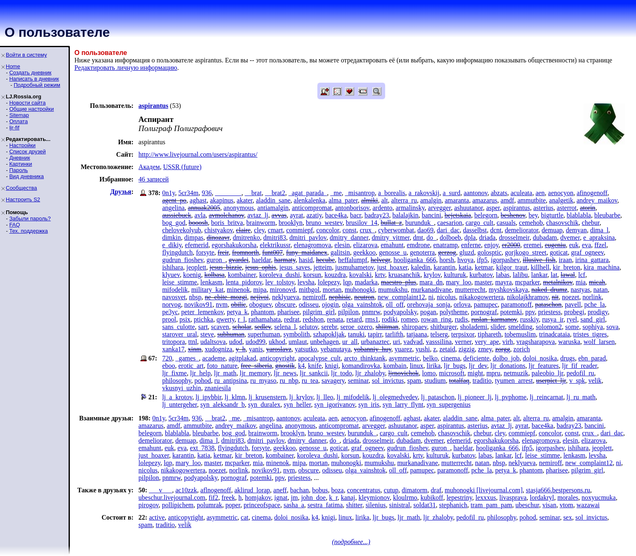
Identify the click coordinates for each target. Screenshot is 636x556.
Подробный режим (37, 85)
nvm (221, 304)
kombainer (242, 274)
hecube (325, 259)
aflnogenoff (215, 490)
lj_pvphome (510, 397)
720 (167, 358)
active (156, 517)
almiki (369, 200)
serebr (329, 326)
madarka (366, 282)
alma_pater (343, 200)
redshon (313, 319)
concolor (327, 230)
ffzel (600, 244)
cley (259, 230)
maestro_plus (398, 282)
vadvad (412, 341)
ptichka (203, 319)
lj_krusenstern (267, 397)
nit (555, 297)
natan (600, 289)
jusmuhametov (354, 267)
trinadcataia (554, 334)
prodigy (598, 311)
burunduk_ (419, 222)
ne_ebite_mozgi (226, 297)
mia (581, 282)
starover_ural (179, 334)
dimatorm (414, 490)
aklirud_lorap (252, 490)
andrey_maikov (596, 200)
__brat (253, 192)
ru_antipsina (230, 380)
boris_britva (227, 222)
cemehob (531, 222)
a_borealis (391, 192)
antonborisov (352, 207)
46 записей (153, 179)
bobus (320, 490)
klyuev (171, 274)
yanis (256, 349)
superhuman (264, 334)
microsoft (451, 373)
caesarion (449, 222)
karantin (444, 267)
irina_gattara (592, 259)
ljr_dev (478, 365)
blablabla (579, 215)
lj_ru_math (581, 397)
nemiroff (314, 297)
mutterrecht (470, 289)
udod (235, 341)
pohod (202, 380)
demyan (576, 230)
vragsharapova (535, 341)
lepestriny (459, 497)
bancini (431, 215)
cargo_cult (479, 222)
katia (465, 267)
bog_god (173, 222)
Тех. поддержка (28, 231)
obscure (285, 304)
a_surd (451, 192)
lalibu (520, 274)
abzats (499, 192)
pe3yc (170, 311)
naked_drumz (549, 289)
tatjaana (417, 334)
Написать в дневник (34, 79)
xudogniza (219, 349)
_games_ (187, 358)
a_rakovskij (424, 192)
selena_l (285, 326)
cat (245, 517)
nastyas (580, 289)
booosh (197, 222)
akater (244, 200)
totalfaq (459, 380)
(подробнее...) (351, 541)
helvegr (380, 259)
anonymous (239, 207)
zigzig (466, 349)
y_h (240, 349)
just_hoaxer (392, 267)
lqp (347, 282)
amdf (507, 200)
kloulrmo (405, 497)
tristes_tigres (590, 334)
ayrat (296, 215)
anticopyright (277, 358)
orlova (462, 304)
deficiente (476, 358)
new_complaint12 (401, 297)
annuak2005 (204, 207)
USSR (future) (182, 166)
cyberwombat (396, 230)
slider (498, 326)
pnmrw (371, 311)
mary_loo (458, 282)
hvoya (465, 259)
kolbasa (214, 274)
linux (416, 365)
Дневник (19, 158)
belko (430, 358)
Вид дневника (26, 176)
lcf (581, 274)
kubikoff (432, 497)
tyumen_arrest (514, 380)
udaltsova (213, 341)
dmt (418, 237)
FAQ (14, 225)
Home (13, 66)
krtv (380, 274)
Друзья (120, 191)
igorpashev (505, 259)
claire (243, 230)
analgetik (561, 200)
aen (540, 192)
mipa (260, 289)
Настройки (22, 145)
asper (493, 207)
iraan (565, 259)
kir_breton (566, 267)
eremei (533, 244)
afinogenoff (591, 192)
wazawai (588, 504)
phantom (262, 311)
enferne (471, 244)
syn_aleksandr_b (222, 404)
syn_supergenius (448, 404)
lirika (433, 365)
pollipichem (177, 504)
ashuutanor (468, 207)
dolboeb (450, 237)
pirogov (148, 504)
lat (554, 274)
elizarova (365, 244)
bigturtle (552, 215)
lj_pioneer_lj (475, 397)
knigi (331, 365)
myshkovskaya (508, 289)
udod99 (255, 341)
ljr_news (285, 373)
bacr (355, 215)
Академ (149, 166)
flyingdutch (177, 252)
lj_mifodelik (353, 397)
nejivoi (259, 297)
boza (337, 490)
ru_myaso (263, 380)
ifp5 (482, 259)
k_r (333, 497)
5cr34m (188, 192)
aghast (198, 200)
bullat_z (391, 222)
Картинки (20, 164)
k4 (301, 365)
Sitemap (19, 115)
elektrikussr (275, 244)
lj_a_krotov (177, 397)
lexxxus (485, 497)
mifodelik (175, 289)
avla (200, 215)
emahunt (392, 244)
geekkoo (364, 252)
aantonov (476, 192)
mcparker (527, 282)
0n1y (168, 192)
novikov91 (198, 304)
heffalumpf (352, 259)
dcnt (496, 230)
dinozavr (218, 237)
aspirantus (516, 207)
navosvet (174, 297)
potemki (511, 311)
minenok (238, 289)
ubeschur (527, 504)
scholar (241, 326)
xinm (195, 349)
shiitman (387, 326)
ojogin (330, 304)
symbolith (296, 334)
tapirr (375, 334)
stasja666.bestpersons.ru (558, 490)
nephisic (340, 297)
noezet (570, 297)
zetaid (447, 349)
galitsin (340, 252)
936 (207, 192)
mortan (332, 289)
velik (595, 380)
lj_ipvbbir (208, 397)
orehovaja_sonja (428, 304)
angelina (173, 207)
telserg (439, 334)
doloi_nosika (540, 358)
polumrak (209, 504)
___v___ (160, 490)
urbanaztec (375, 341)
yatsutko (306, 349)
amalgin (431, 200)
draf (436, 490)
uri (396, 341)
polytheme (454, 311)
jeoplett (196, 267)
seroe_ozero (356, 326)
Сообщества (21, 188)
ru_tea (310, 380)
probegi (574, 311)
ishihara (172, 267)
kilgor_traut (512, 267)
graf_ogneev (587, 252)
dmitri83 (274, 237)
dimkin (171, 237)
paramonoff (516, 304)
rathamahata (264, 319)
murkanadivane (431, 289)
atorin (587, 207)
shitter (354, 504)
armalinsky (409, 207)
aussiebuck (176, 215)
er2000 (511, 244)
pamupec (486, 304)
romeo (409, 319)
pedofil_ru (580, 373)
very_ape (487, 341)
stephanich (453, 504)
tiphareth (489, 334)
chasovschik (562, 222)
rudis (461, 319)
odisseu (309, 304)
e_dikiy (171, 244)
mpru (493, 373)
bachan (299, 490)
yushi (422, 349)
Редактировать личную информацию (125, 67)
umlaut (297, 341)
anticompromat (312, 207)
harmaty (284, 259)
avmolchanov (226, 215)
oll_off (395, 304)
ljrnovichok (403, 373)
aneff (280, 490)
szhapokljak (329, 334)
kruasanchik (404, 274)
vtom (566, 504)
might (475, 373)
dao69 (425, 230)
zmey (485, 349)
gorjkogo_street (525, 252)
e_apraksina (599, 237)
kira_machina (601, 267)
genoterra (422, 252)
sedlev (263, 326)
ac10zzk (186, 490)
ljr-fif (14, 127)
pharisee (288, 311)
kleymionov (374, 497)
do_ (431, 237)
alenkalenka (309, 200)
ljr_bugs (454, 365)
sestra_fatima (325, 504)
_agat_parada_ (307, 192)
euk (574, 244)
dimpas (193, 237)
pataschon (548, 304)
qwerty (225, 319)
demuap (552, 230)
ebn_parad (592, 358)
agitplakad (242, 358)
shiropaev (414, 326)
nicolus (446, 297)
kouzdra (335, 274)
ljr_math (225, 373)
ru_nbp (289, 380)
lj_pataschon (438, 397)
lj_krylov (301, 397)
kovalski (360, 274)
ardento (383, 207)
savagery (333, 380)
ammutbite (531, 200)
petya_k (237, 311)
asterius (543, 207)
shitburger (443, 326)
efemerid (196, 244)
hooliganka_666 (414, 259)
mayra (503, 282)
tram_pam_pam (491, 504)
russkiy (529, 319)
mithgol (309, 289)
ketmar (484, 267)
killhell (540, 267)
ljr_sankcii (314, 373)
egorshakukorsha (234, 244)
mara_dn (431, 282)
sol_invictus (388, 380)
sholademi (473, 326)
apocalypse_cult (319, 358)
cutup (391, 490)
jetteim (323, 267)
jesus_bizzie (226, 267)
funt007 (272, 252)
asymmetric (404, 358)
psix (185, 319)
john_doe (313, 497)
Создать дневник (30, 72)
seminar (358, 380)
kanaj (348, 497)
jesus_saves (294, 267)
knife (315, 365)
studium (435, 380)
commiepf (299, 230)
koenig (192, 274)
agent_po (174, 200)
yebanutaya (335, 349)
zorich (521, 349)
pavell (573, 304)
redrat (291, 319)
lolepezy (329, 282)
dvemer (570, 237)
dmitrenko (246, 237)
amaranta (457, 200)
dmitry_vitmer (391, 237)
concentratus (364, 490)
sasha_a (293, 504)
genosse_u (393, 252)
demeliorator (521, 230)
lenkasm (211, 282)
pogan (428, 311)
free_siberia (256, 365)
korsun (312, 274)
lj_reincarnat (546, 397)
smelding (520, 326)
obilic (238, 304)
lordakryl (542, 497)
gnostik (285, 365)
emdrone (418, 244)
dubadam (545, 237)
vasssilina (439, 341)
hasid (306, 259)
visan (549, 504)
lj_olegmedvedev (395, 397)
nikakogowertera (481, 297)
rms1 (372, 319)
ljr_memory (255, 373)
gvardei (238, 259)
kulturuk (455, 274)
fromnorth (245, 252)
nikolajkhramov (527, 297)
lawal (568, 274)
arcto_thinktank (364, 358)
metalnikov (557, 282)
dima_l (599, 230)
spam (414, 380)
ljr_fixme (174, 373)
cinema (450, 358)
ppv (530, 311)
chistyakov (219, 230)
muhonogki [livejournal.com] (483, 490)
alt (384, 200)
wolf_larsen (599, 341)
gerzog (447, 252)
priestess (549, 311)
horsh (446, 259)
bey (533, 215)
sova (612, 326)
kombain (394, 365)
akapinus (221, 200)
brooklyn (291, 222)
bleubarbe (607, 215)
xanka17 (173, 349)
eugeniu (555, 244)
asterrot (566, 207)
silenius (376, 504)
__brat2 (275, 192)
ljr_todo (341, 373)
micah (597, 282)
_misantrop (360, 192)
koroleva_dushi (279, 274)
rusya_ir (553, 319)
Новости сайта (27, 103)
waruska (569, 341)
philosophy (176, 380)
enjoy (491, 244)
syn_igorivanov (334, 404)
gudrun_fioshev (182, 259)
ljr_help (200, 373)
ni (430, 297)
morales (568, 497)
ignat (281, 497)
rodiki (390, 319)
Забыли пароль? (29, 218)
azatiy (314, 215)
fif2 (213, 497)
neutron (364, 297)
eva (586, 244)
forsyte (205, 252)
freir (223, 252)
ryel (572, 319)
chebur (591, 222)
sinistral (399, 504)
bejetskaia (458, 215)
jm (294, 497)
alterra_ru (404, 200)
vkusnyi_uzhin (181, 387)
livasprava (512, 497)
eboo (168, 365)
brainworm (260, 222)
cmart (275, 230)
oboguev (260, 304)
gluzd (467, 252)
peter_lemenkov (202, 311)
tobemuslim (520, 334)
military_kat (207, 289)
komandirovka (361, 365)
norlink (592, 297)
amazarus (484, 200)
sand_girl (592, 319)
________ (228, 192)
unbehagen (324, 341)
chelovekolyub (181, 230)
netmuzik (516, 373)
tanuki (356, 334)
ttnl (192, 341)
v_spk (577, 380)
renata (335, 319)
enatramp (445, 244)
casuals (506, 222)
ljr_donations (508, 365)
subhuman (231, 334)
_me (336, 192)
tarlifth (394, 334)
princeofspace (261, 504)
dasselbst (475, 230)
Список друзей (27, 151)
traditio (481, 380)
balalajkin (405, 215)
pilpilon (348, 311)
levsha (306, 282)
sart (203, 326)
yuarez (403, 349)
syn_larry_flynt (403, 404)
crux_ (367, 230)
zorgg (502, 349)
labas (503, 274)
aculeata (521, 192)
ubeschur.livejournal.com (171, 497)
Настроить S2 (23, 199)
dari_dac (448, 230)
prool (169, 319)
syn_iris (368, 404)
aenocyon (560, 192)
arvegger (439, 207)
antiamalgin (273, 207)
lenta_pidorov (244, 282)
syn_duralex (264, 404)
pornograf (484, 311)
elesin (342, 244)
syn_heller (297, 404)
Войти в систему (26, 55)
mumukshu (392, 289)
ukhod (277, 341)
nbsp (195, 297)
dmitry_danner (349, 237)
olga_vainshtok (362, 304)
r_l (241, 319)
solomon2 (549, 326)
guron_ (216, 259)
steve (207, 334)
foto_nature (222, 365)
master (483, 282)
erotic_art (191, 365)
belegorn (486, 215)
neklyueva (285, 297)
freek (228, 497)
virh (508, 341)
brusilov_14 (361, 222)
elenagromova (312, 244)
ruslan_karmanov (494, 319)
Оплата (18, 121)
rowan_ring (436, 319)
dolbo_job (506, 358)
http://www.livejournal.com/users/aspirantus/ (197, 154)
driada (487, 237)
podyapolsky (400, 311)
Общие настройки (31, 109)
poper (233, 504)
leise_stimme (179, 282)
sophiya (592, 326)
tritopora (173, 341)
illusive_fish (539, 259)
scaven (220, 326)
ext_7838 (202, 447)
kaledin (420, 267)
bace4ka (336, 215)
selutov (308, 326)
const (350, 230)
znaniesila (218, 387)
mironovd (282, 289)
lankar (539, 274)
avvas (279, 215)
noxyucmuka (598, 497)
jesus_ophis (260, 267)
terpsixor (462, 334)
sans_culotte (178, 326)
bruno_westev (324, 222)
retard (354, 319)
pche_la (594, 304)
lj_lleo (325, 397)
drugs (567, 358)
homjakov (258, 497)
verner (463, 341)
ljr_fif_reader (579, 365)
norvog (171, 304)
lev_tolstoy (279, 282)
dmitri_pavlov (307, 237)
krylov (432, 274)
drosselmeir (514, 237)
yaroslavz (278, 349)
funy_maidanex (306, 252)
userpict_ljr (551, 380)
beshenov (513, 215)
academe (213, 358)
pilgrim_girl (319, 311)
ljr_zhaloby (370, 373)
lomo (429, 373)
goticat (559, 252)
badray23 (376, 215)
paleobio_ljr (547, 373)
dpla (470, 237)
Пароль (18, 170)
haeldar (261, 259)
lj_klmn (235, 397)
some (572, 326)
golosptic (489, 252)
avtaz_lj (257, 215)
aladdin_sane (273, 200)
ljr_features (544, 365)
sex (567, 517)
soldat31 (424, 504)
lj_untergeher (179, 404)
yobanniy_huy (372, 349)
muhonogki (360, 289)
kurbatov (481, 274)
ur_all (349, 341)
